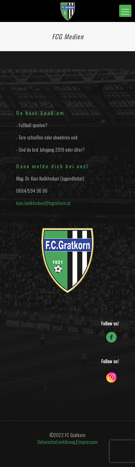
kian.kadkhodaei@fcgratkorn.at (43, 202)
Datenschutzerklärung (56, 441)
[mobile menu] (125, 11)
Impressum (88, 441)
